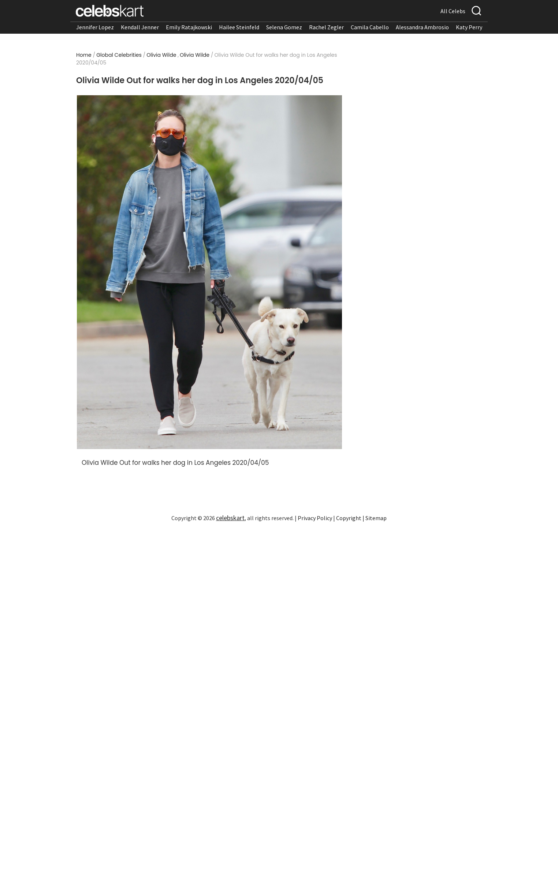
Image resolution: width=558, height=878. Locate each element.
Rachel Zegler (326, 27)
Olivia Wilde (161, 55)
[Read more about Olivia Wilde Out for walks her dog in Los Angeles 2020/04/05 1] (209, 272)
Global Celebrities (119, 55)
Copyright (348, 518)
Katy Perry (469, 27)
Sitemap (376, 518)
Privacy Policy (315, 518)
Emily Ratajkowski (189, 27)
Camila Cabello (370, 27)
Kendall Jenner (140, 27)
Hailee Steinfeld (239, 27)
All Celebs (452, 11)
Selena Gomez (284, 27)
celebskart (230, 518)
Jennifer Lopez (95, 27)
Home (84, 55)
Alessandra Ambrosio (422, 27)
